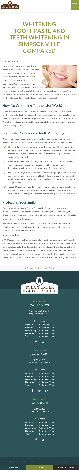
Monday (29, 324)
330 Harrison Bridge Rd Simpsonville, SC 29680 (39, 312)
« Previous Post (32, 268)
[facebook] (36, 341)
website (72, 257)
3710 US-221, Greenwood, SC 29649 (39, 361)
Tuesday (29, 327)
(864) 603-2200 (39, 403)
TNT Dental (66, 462)
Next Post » (49, 268)
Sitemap (26, 462)
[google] (43, 341)
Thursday (29, 333)
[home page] (10, 5)
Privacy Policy (36, 462)
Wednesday (30, 330)
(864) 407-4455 (39, 354)
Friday (28, 336)
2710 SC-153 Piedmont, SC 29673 (39, 410)
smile (34, 76)
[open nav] (75, 5)
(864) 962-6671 (39, 305)
